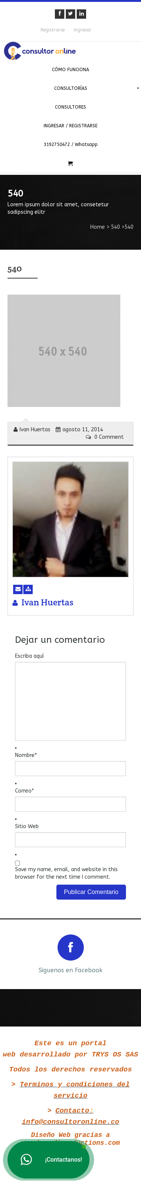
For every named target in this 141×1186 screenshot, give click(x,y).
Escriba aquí (29, 656)
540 (115, 227)
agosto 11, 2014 (79, 429)
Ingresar (82, 30)
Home (97, 227)
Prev (12, 953)
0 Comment (105, 437)
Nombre (26, 755)
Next (128, 953)
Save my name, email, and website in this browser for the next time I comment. (66, 873)
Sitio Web (27, 826)
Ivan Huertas (32, 429)
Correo (24, 791)
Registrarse (53, 30)
